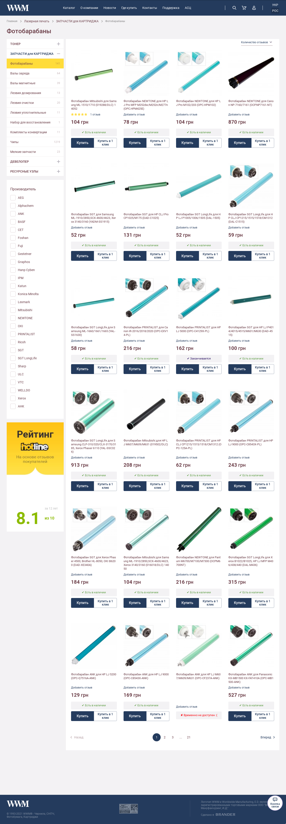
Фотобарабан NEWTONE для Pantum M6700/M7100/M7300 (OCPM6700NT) (198, 561)
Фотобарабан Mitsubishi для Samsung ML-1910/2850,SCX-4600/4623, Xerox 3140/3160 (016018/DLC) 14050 (146, 563)
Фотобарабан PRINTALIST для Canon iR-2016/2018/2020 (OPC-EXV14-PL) (146, 331)
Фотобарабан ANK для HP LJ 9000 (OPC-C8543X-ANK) (146, 676)
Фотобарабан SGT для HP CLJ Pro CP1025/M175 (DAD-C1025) (146, 216)
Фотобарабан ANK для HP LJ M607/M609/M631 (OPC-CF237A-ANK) (198, 676)
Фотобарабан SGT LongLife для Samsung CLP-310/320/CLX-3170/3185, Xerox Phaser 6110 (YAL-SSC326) (93, 446)
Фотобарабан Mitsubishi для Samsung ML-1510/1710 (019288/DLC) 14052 (94, 104)
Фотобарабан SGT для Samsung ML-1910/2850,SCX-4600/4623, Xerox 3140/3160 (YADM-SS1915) (93, 218)
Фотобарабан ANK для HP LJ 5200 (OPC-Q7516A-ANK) (93, 676)
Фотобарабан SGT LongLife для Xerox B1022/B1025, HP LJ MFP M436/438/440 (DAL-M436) (250, 561)
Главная (12, 21)
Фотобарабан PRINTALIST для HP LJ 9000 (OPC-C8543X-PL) (250, 442)
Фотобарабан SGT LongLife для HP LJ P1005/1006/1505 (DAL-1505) (198, 216)
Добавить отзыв (134, 114)
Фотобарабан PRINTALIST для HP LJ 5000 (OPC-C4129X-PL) (198, 329)
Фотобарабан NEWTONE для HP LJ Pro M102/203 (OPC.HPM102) (198, 103)
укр (275, 5)
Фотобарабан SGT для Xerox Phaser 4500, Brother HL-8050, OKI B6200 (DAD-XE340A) (93, 561)
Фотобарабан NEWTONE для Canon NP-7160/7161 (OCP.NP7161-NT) (250, 103)
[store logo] (18, 8)
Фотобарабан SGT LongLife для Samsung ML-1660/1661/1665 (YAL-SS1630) (93, 331)
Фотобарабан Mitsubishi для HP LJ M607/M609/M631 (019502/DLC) (146, 442)
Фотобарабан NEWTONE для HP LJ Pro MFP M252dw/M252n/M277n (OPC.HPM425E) (146, 104)
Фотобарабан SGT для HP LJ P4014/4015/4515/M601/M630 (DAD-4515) (251, 331)
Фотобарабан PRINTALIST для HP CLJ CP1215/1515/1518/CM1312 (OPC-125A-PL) (198, 444)
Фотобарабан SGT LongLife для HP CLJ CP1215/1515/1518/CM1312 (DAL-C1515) (250, 218)
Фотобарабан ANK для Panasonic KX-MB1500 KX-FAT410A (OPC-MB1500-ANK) (250, 678)
